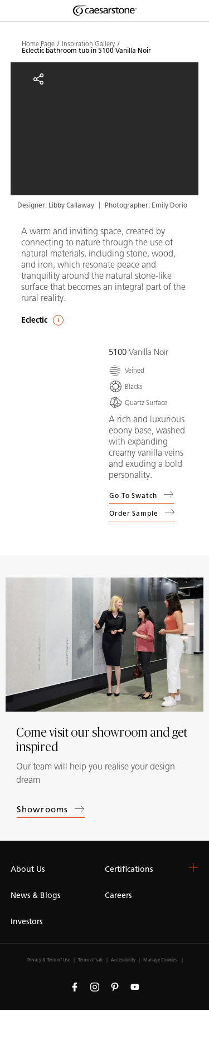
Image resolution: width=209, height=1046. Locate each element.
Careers (118, 895)
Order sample (142, 514)
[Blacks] (126, 386)
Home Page (38, 44)
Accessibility (123, 960)
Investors (26, 921)
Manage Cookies (160, 960)
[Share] (38, 79)
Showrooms (51, 809)
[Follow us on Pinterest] (114, 986)
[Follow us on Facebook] (74, 986)
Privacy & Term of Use (48, 960)
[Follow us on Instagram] (94, 986)
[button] (193, 867)
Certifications (129, 869)
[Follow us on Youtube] (134, 986)
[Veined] (126, 370)
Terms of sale (90, 960)
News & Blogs (35, 895)
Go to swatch (141, 495)
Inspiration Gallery (88, 44)
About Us (28, 869)
